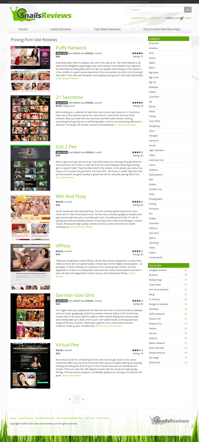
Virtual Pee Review (71, 375)
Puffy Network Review (67, 78)
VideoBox (168, 308)
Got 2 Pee (66, 146)
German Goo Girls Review (108, 325)
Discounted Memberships (70, 418)
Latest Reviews (25, 418)
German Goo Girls (75, 295)
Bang (168, 294)
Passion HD (168, 318)
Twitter (188, 17)
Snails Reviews (53, 14)
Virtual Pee (67, 345)
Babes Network (168, 343)
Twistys (168, 328)
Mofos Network (168, 313)
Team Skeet (168, 284)
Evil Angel (168, 357)
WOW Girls (168, 362)
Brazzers (168, 274)
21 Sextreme (69, 97)
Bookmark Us (139, 17)
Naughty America (168, 270)
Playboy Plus (168, 323)
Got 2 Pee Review (64, 177)
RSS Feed (156, 17)
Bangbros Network (168, 304)
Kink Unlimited (168, 347)
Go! (188, 9)
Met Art (168, 333)
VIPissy (63, 246)
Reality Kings (168, 279)
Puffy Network (71, 48)
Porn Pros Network (168, 289)
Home (13, 418)
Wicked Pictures (168, 352)
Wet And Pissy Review (81, 226)
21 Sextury (168, 299)
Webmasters (103, 418)
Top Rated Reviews (45, 418)
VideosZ (168, 338)
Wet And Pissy (71, 196)
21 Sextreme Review (125, 124)
